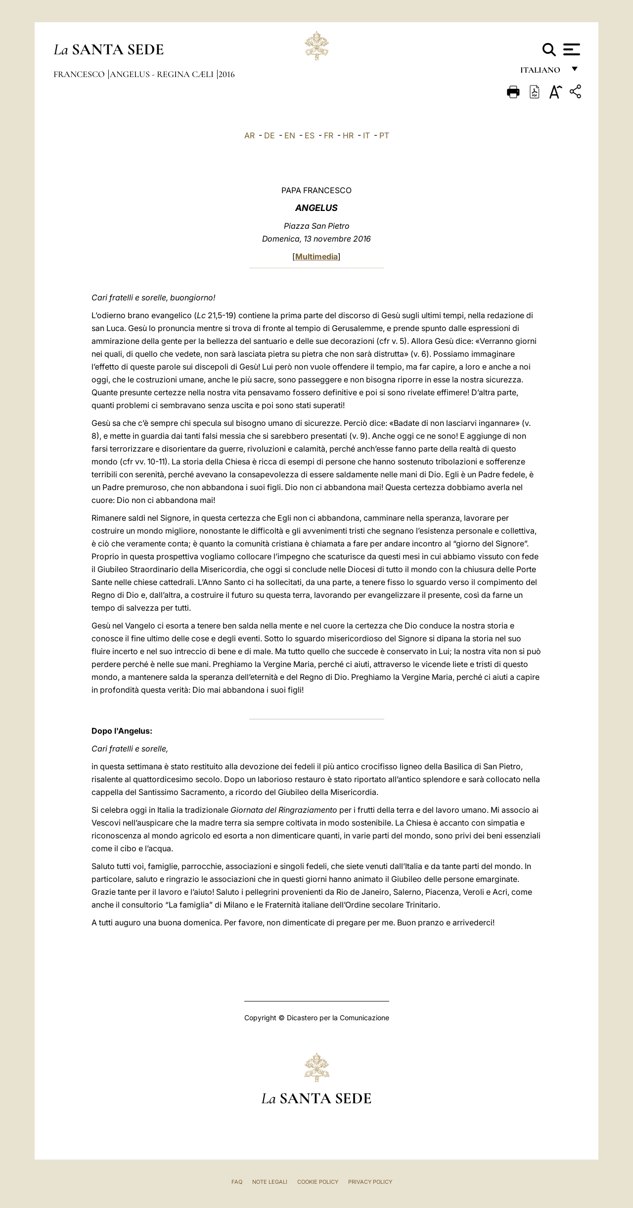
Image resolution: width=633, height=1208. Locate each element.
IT (366, 135)
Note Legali (269, 1181)
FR (328, 135)
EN (289, 135)
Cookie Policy (317, 1181)
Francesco (80, 74)
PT (384, 135)
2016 (227, 74)
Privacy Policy (370, 1181)
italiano (542, 73)
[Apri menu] (570, 49)
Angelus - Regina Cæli (163, 74)
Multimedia (316, 256)
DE (269, 135)
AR (249, 135)
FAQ (236, 1181)
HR (348, 135)
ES (310, 135)
